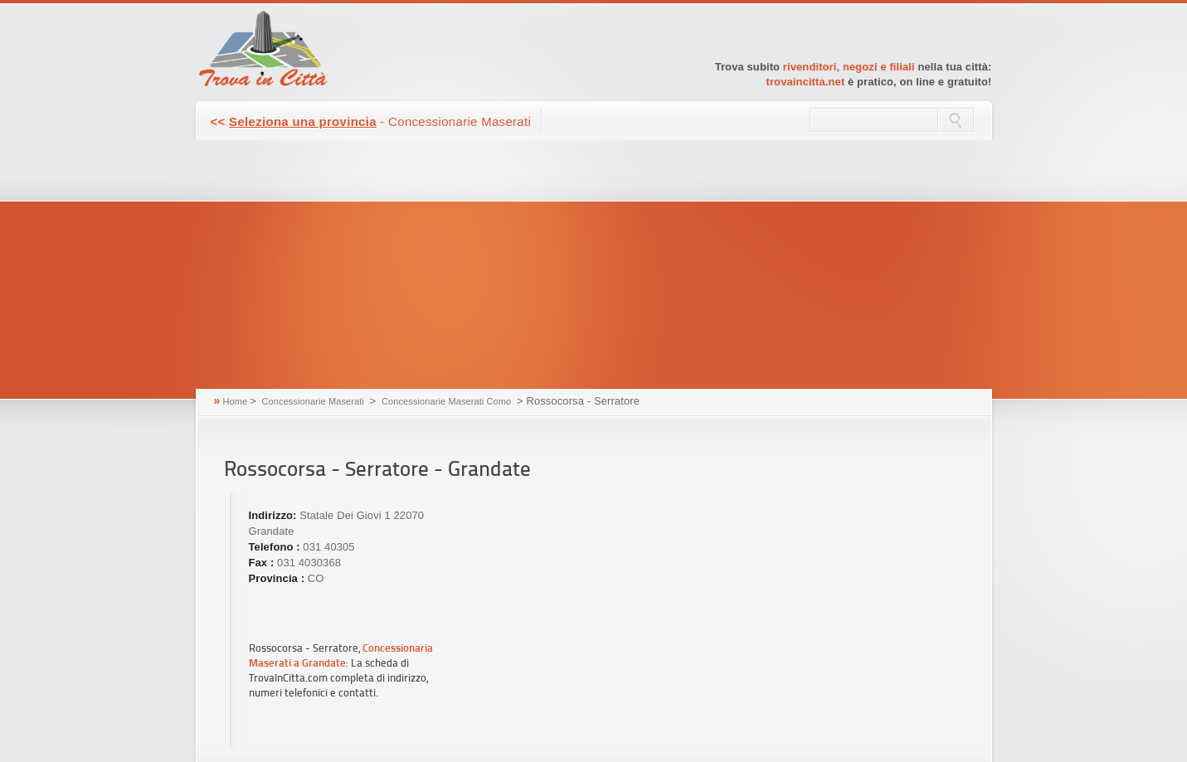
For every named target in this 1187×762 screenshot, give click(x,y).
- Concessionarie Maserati (371, 121)
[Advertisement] (593, 264)
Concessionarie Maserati (313, 401)
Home (234, 401)
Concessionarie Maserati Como (446, 401)
